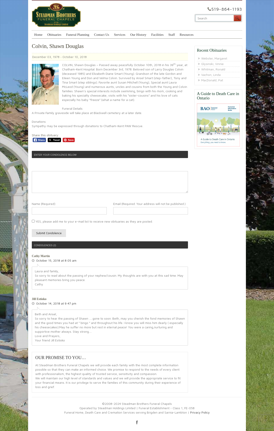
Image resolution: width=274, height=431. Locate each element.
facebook (137, 422)
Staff (171, 34)
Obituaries (54, 34)
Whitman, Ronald (213, 69)
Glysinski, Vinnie (212, 64)
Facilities (157, 34)
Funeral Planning (77, 34)
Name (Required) (43, 204)
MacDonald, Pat (212, 80)
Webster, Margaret (214, 58)
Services (119, 34)
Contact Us (101, 34)
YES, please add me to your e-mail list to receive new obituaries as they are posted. (92, 221)
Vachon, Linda (211, 75)
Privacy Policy (200, 412)
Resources (187, 34)
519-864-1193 (226, 9)
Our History (138, 34)
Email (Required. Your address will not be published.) (149, 204)
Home (38, 34)
